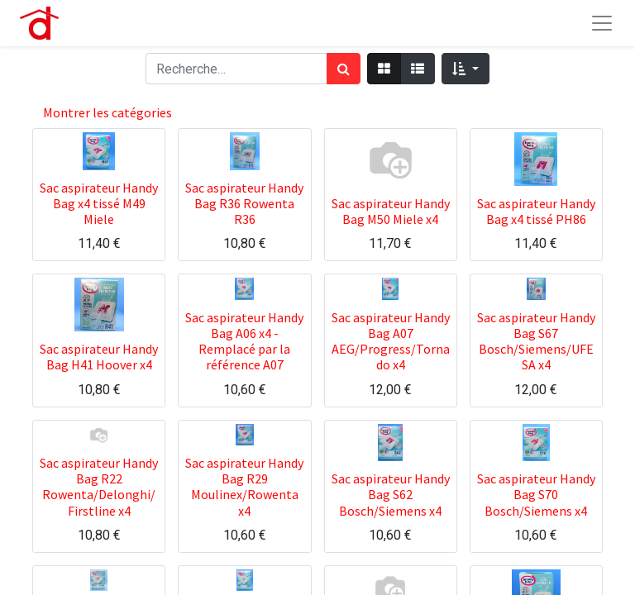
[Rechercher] (343, 68)
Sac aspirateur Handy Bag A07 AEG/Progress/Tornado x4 (391, 341)
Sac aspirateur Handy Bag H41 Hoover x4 (99, 356)
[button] (465, 68)
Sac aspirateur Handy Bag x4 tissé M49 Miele (99, 203)
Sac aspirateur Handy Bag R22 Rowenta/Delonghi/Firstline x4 (99, 487)
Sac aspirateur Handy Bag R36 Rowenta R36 (244, 203)
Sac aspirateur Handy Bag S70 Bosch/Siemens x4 (536, 494)
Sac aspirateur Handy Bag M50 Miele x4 (391, 211)
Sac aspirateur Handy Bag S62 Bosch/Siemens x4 (391, 494)
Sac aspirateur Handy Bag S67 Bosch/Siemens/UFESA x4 (536, 341)
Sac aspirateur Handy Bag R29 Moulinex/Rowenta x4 (244, 487)
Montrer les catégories (107, 112)
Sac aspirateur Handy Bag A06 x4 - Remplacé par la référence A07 (244, 341)
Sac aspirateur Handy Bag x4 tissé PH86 (536, 211)
